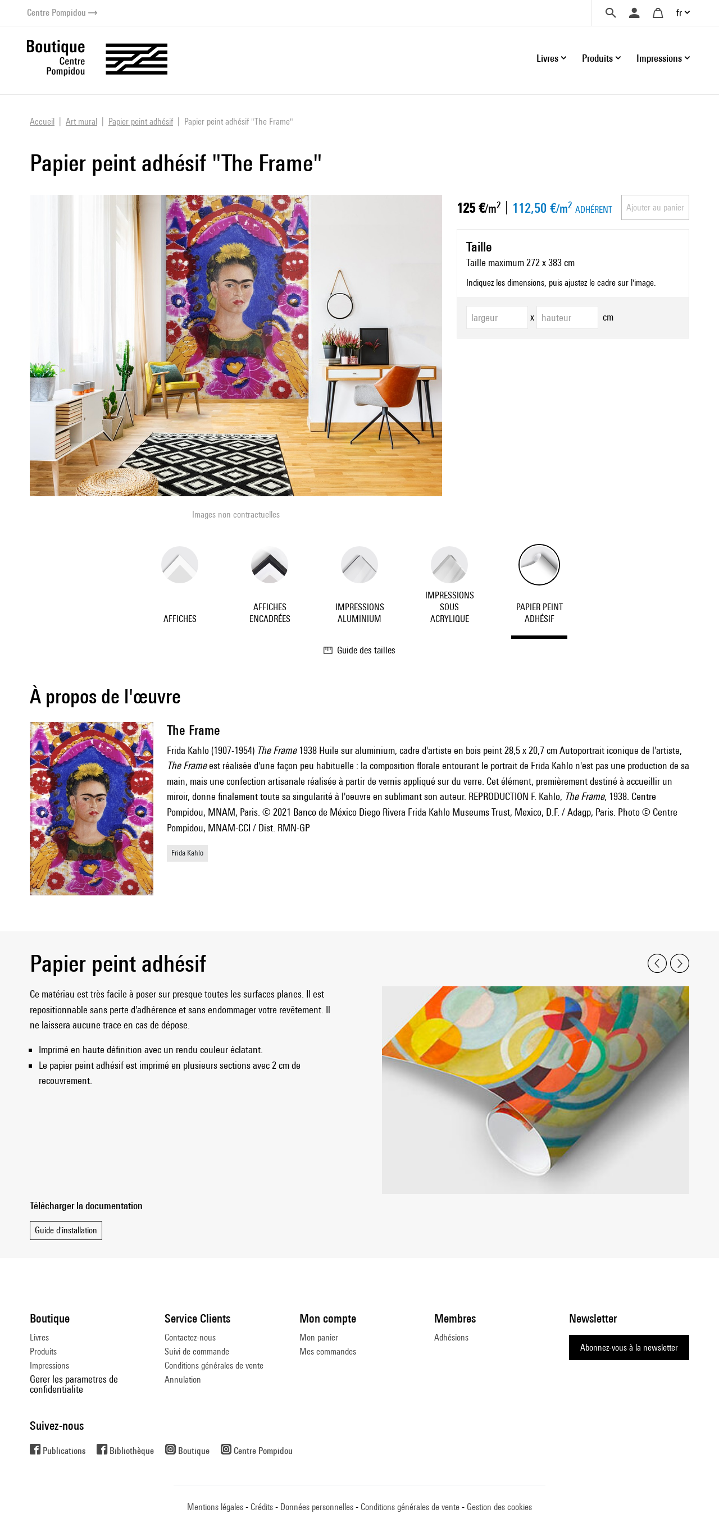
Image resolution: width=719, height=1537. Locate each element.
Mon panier (318, 1337)
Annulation (183, 1379)
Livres (39, 1337)
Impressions (49, 1365)
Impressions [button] (659, 58)
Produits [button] (597, 58)
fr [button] (679, 13)
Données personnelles (316, 1507)
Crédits (262, 1507)
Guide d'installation (66, 1230)
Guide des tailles (360, 650)
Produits (43, 1351)
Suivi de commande (197, 1351)
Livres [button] (547, 58)
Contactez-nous (190, 1337)
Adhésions (451, 1337)
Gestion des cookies (499, 1507)
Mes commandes (327, 1351)
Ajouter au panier (655, 207)
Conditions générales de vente (214, 1365)
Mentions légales (215, 1507)
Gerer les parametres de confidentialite (74, 1384)
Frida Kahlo (187, 852)
